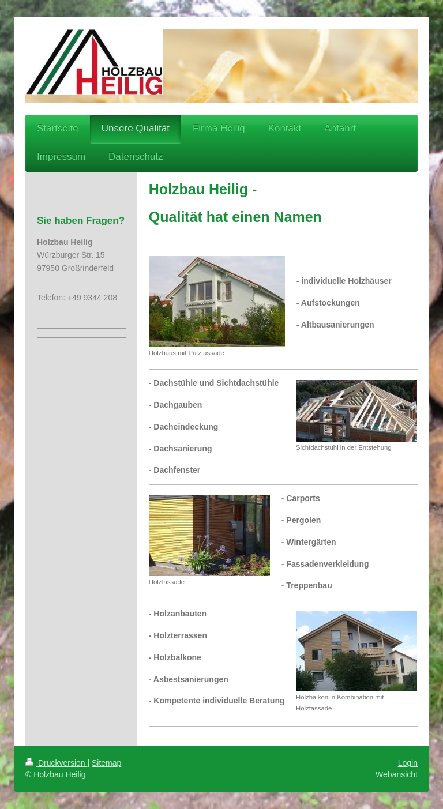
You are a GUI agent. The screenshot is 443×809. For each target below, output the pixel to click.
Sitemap (106, 762)
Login (408, 762)
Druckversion (56, 762)
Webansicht (397, 774)
